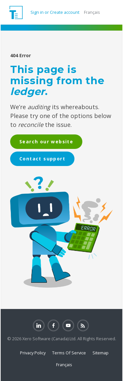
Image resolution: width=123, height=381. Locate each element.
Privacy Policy (33, 353)
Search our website (46, 141)
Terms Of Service (69, 353)
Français (92, 12)
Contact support (42, 158)
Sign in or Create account (54, 12)
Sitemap (100, 353)
